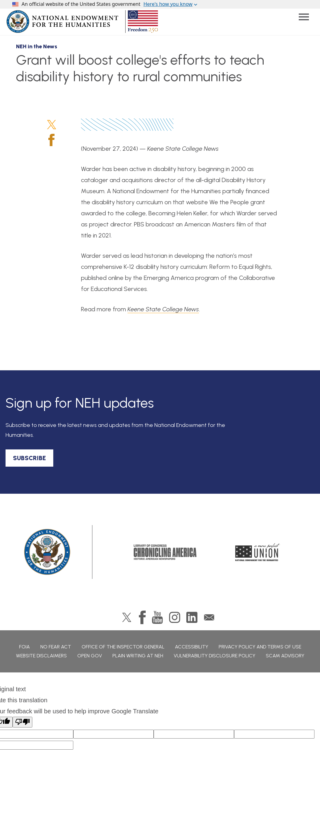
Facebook (51, 140)
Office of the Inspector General (123, 647)
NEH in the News (36, 46)
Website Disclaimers (41, 656)
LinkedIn (191, 617)
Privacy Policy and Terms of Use (260, 647)
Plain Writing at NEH (137, 656)
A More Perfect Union (257, 552)
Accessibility (191, 647)
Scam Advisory (285, 656)
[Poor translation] (22, 722)
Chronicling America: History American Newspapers (165, 552)
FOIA (24, 647)
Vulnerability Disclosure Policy (214, 656)
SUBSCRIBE (29, 458)
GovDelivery (209, 617)
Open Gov (89, 656)
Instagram (174, 617)
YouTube (157, 617)
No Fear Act (55, 647)
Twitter (52, 124)
